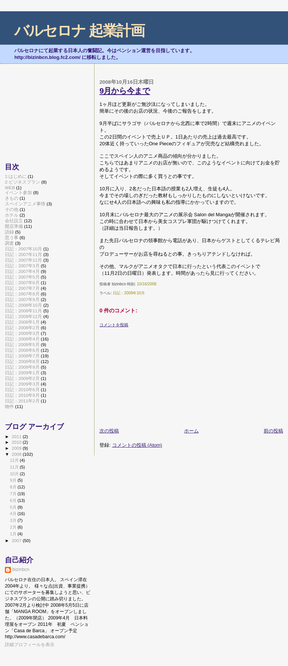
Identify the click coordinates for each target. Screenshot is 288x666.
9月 (13, 480)
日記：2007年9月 (22, 299)
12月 (15, 460)
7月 (13, 493)
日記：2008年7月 (22, 355)
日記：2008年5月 (22, 344)
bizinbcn (20, 569)
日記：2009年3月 (22, 383)
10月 (15, 474)
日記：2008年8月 (22, 361)
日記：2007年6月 (22, 282)
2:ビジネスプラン (22, 181)
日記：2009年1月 (22, 372)
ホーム (191, 431)
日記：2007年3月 (22, 265)
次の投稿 (109, 431)
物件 (9, 406)
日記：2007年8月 (22, 293)
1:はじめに (16, 176)
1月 (13, 534)
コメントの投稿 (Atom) (137, 445)
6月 (13, 500)
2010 (17, 442)
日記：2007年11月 (23, 254)
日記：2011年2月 (22, 400)
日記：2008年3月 (22, 333)
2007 (17, 540)
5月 (13, 507)
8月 (13, 487)
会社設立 (14, 220)
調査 (9, 243)
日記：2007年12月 (23, 260)
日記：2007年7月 (22, 288)
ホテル (11, 214)
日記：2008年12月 (23, 316)
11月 (15, 467)
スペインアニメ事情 (25, 203)
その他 (11, 209)
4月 (13, 513)
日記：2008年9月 (22, 367)
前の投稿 (273, 431)
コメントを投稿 (113, 324)
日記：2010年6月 (22, 389)
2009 (17, 448)
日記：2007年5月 (22, 276)
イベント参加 (18, 192)
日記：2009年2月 (22, 378)
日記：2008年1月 (22, 321)
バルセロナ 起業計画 (79, 31)
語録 (9, 231)
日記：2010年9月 (22, 395)
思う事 (11, 237)
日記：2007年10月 (23, 248)
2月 (13, 527)
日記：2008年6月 (22, 350)
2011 (17, 436)
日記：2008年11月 (23, 310)
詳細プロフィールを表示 (29, 644)
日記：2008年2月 (22, 327)
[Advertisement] (155, 375)
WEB (10, 187)
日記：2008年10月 (129, 293)
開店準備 (14, 226)
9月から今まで (124, 90)
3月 (13, 520)
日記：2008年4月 (22, 338)
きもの (11, 198)
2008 (17, 454)
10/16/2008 (146, 284)
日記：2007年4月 (22, 271)
